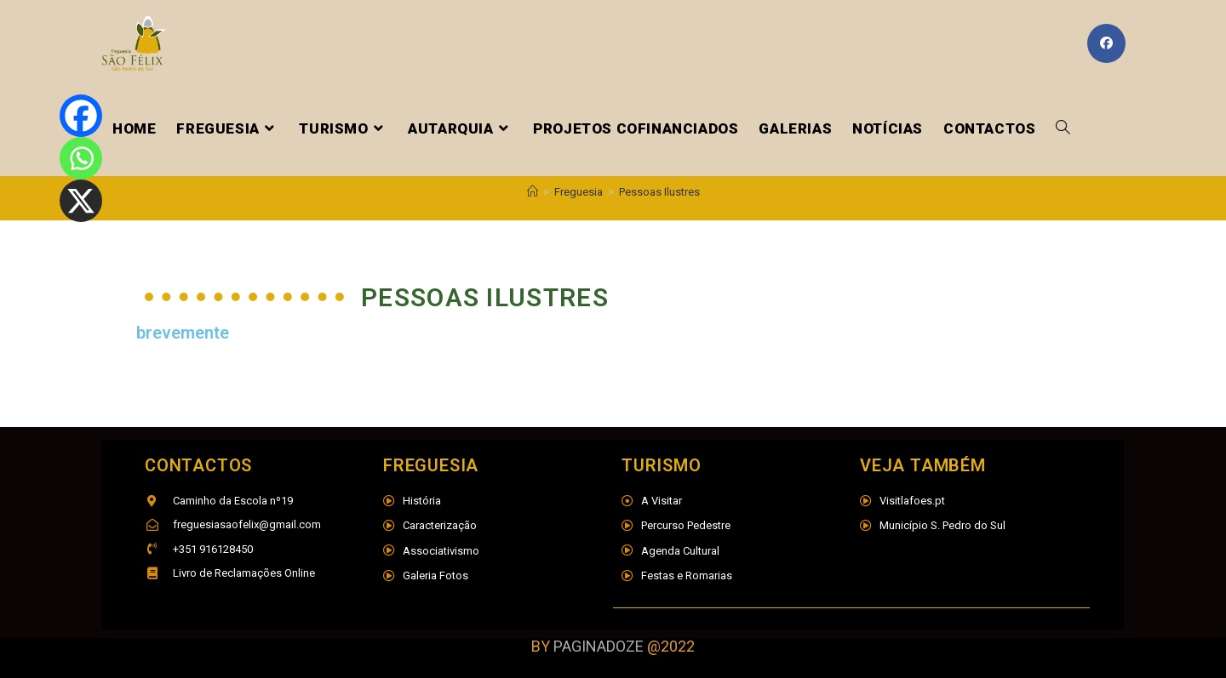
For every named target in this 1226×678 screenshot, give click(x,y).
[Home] (532, 191)
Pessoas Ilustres (659, 191)
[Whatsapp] (81, 158)
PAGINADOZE (598, 646)
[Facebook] (81, 115)
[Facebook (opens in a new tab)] (1106, 43)
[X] (81, 200)
